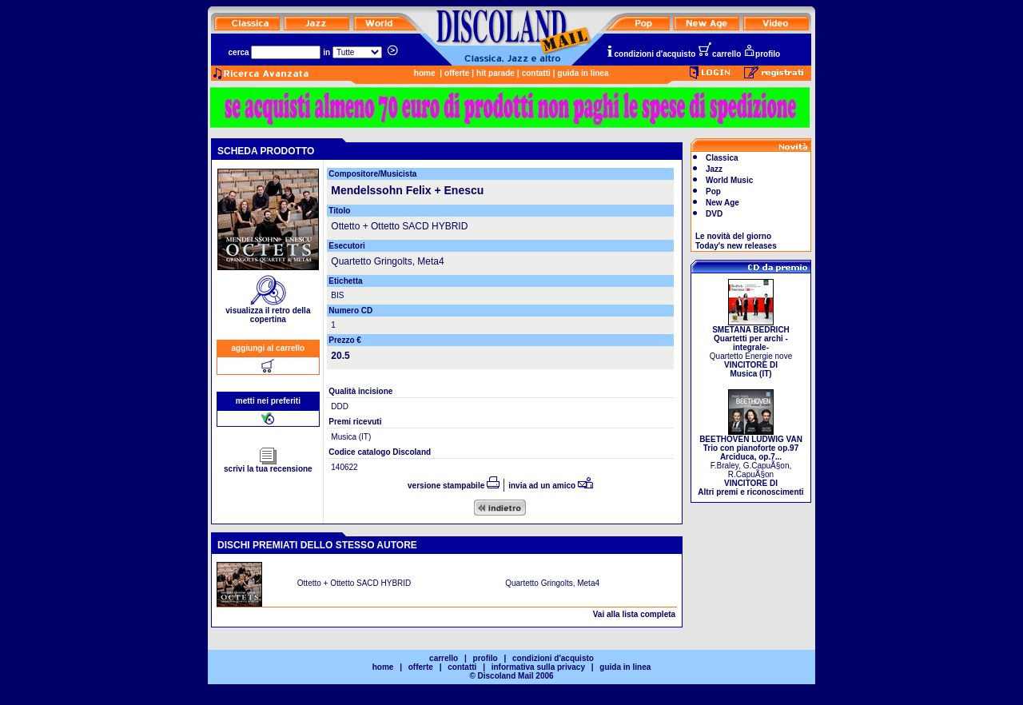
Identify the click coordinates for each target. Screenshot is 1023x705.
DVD (714, 213)
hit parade (495, 73)
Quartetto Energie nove (751, 348)
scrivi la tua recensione (268, 465)
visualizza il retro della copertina (267, 311)
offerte (456, 73)
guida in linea (583, 73)
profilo (761, 54)
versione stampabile (454, 485)
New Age (722, 202)
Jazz (714, 169)
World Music (729, 180)
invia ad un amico (550, 485)
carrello (719, 54)
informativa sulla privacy (538, 667)
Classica (722, 157)
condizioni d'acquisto (650, 54)
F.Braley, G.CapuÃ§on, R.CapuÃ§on (750, 462)
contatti (536, 73)
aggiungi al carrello (268, 348)
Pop (713, 191)
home (425, 73)
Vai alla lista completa (634, 614)
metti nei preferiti (268, 400)
